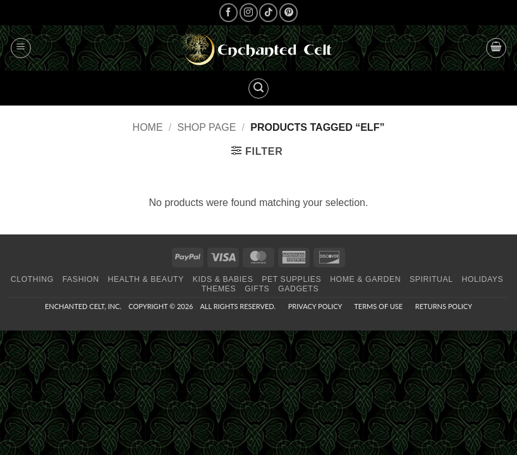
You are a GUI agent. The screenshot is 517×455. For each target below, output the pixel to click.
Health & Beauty (145, 279)
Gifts (257, 288)
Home (148, 127)
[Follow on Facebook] (228, 12)
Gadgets (298, 288)
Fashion (81, 279)
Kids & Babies (223, 279)
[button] (21, 48)
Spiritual (431, 279)
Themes (219, 288)
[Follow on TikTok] (268, 12)
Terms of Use (378, 306)
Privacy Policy (315, 306)
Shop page (207, 127)
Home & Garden (365, 279)
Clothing (32, 279)
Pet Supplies (291, 279)
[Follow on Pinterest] (288, 12)
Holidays (482, 279)
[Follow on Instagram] (249, 12)
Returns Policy (443, 306)
